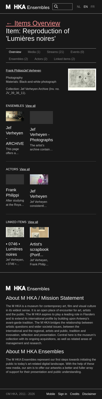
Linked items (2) (64, 58)
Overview (15, 52)
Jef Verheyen (32, 70)
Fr (93, 6)
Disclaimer (89, 394)
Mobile (50, 394)
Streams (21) (55, 52)
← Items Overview (33, 23)
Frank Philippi (15, 70)
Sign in (62, 394)
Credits (74, 394)
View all (30, 105)
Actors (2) (40, 58)
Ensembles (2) (18, 58)
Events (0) (77, 52)
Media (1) (34, 52)
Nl (79, 6)
